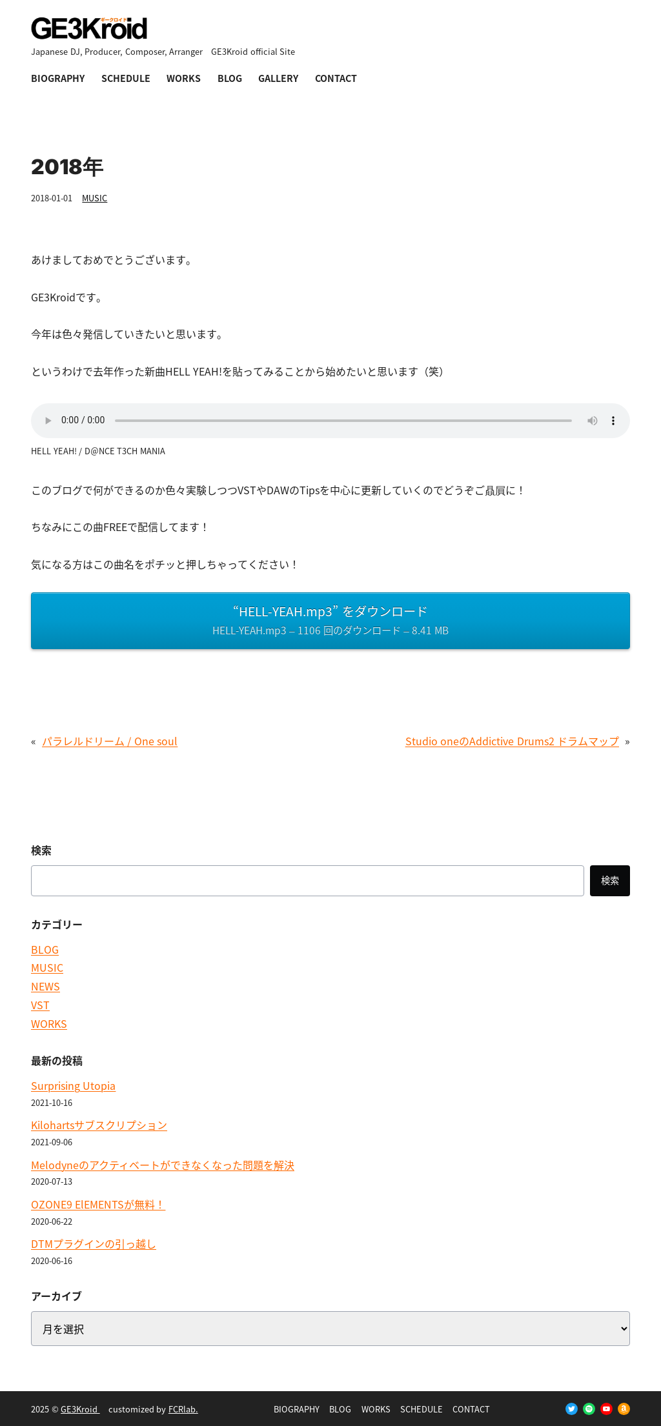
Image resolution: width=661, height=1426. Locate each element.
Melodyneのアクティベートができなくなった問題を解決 (162, 1164)
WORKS (49, 1023)
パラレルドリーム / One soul (110, 740)
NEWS (45, 986)
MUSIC (94, 198)
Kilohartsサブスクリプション (99, 1124)
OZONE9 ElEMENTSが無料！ (98, 1204)
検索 (610, 880)
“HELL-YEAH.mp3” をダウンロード (330, 620)
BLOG (45, 949)
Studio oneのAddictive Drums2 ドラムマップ (512, 740)
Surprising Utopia (73, 1085)
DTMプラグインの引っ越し (93, 1243)
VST (40, 1004)
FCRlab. (183, 1409)
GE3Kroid (80, 1409)
